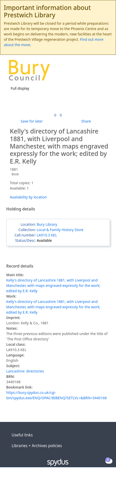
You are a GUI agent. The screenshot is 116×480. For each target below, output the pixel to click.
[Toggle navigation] (104, 72)
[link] (55, 115)
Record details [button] (19, 266)
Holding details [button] (20, 209)
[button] (98, 72)
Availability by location (28, 197)
